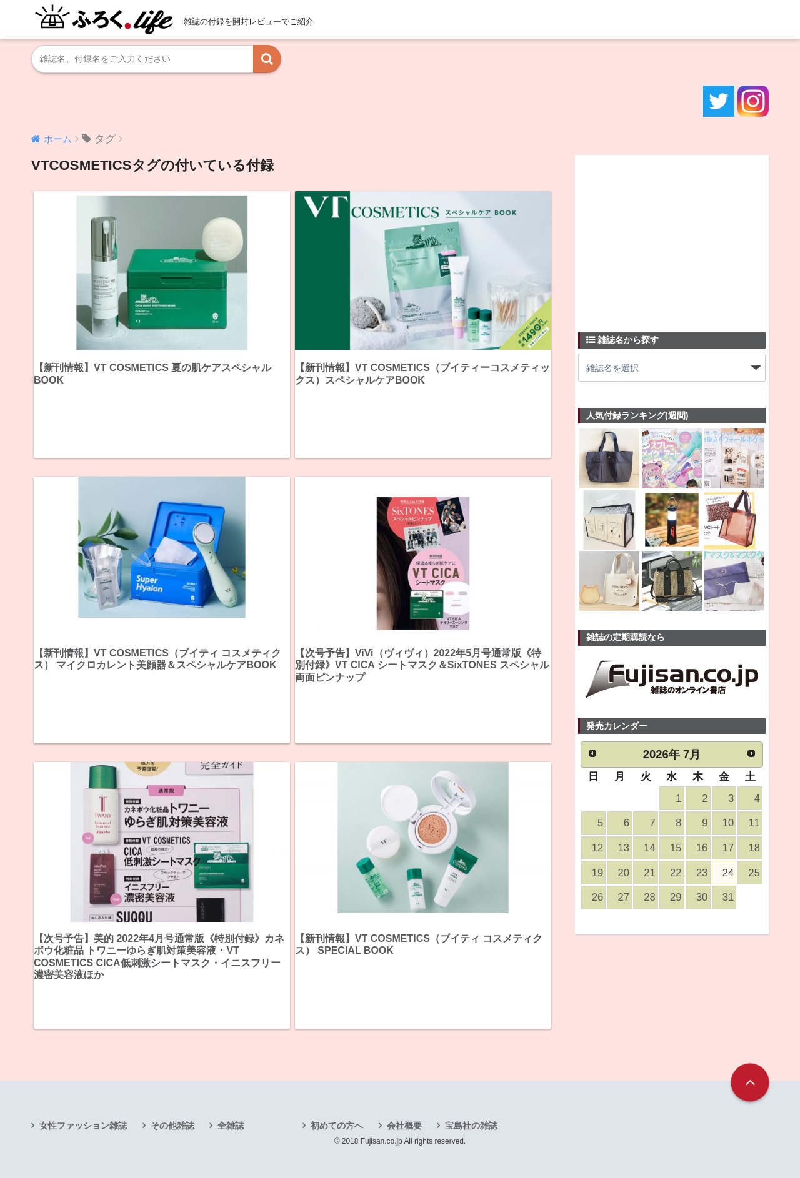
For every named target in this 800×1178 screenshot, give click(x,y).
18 (754, 848)
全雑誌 (231, 1126)
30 (702, 897)
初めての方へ (337, 1126)
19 (597, 873)
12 (597, 848)
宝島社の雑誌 (471, 1126)
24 (728, 873)
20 (623, 873)
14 (649, 848)
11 (754, 823)
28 (649, 897)
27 (623, 897)
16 (702, 848)
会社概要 (404, 1126)
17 (728, 848)
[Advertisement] (672, 236)
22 (675, 873)
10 (728, 823)
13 (623, 848)
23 (702, 873)
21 (649, 873)
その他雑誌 (172, 1126)
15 (675, 848)
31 (728, 897)
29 (675, 897)
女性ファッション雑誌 (83, 1126)
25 (754, 873)
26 (597, 897)
